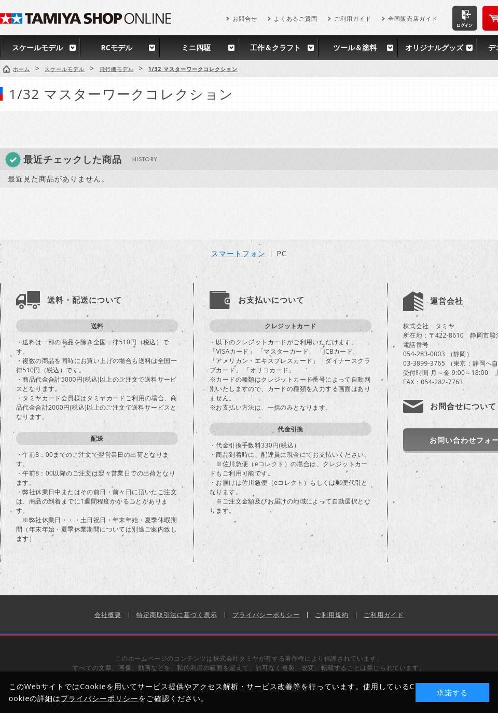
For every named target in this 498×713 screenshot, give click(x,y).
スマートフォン (238, 253)
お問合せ (244, 18)
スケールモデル (37, 47)
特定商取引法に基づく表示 (176, 614)
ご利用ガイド (352, 18)
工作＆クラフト (275, 47)
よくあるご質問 (295, 18)
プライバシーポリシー (266, 614)
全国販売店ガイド (413, 18)
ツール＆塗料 (355, 47)
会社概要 (107, 614)
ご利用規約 (332, 614)
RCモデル (116, 47)
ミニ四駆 (196, 47)
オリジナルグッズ (434, 47)
